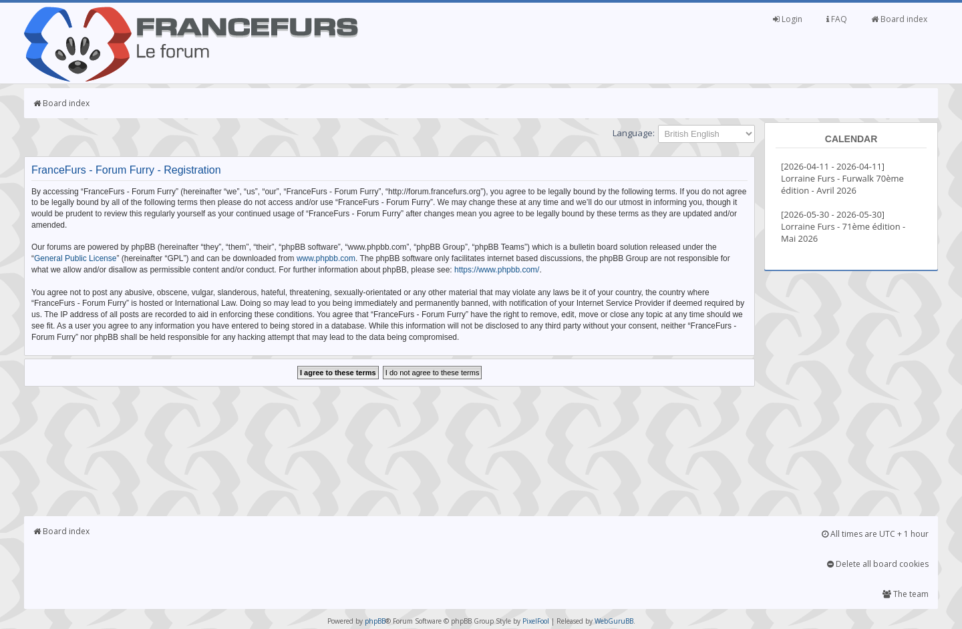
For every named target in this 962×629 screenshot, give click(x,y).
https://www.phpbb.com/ (496, 269)
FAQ (836, 19)
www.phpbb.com (326, 258)
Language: (634, 133)
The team (906, 594)
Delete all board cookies (878, 564)
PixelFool (535, 621)
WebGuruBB (614, 621)
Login (787, 19)
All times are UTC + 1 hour (875, 534)
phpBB (375, 621)
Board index (899, 19)
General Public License (75, 258)
